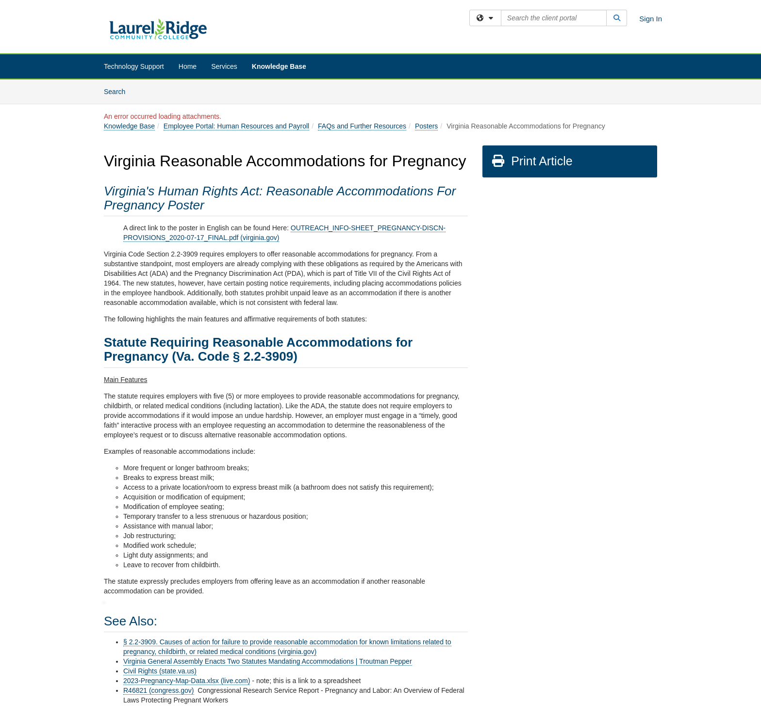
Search (118, 91)
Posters (426, 126)
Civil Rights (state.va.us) (160, 671)
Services (224, 66)
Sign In (650, 19)
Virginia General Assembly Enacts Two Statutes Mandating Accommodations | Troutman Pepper (267, 661)
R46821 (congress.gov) (158, 690)
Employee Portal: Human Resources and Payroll (236, 126)
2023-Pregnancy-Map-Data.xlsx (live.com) (186, 681)
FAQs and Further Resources (362, 126)
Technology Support (134, 66)
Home (188, 66)
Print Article (532, 161)
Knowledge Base (279, 66)
